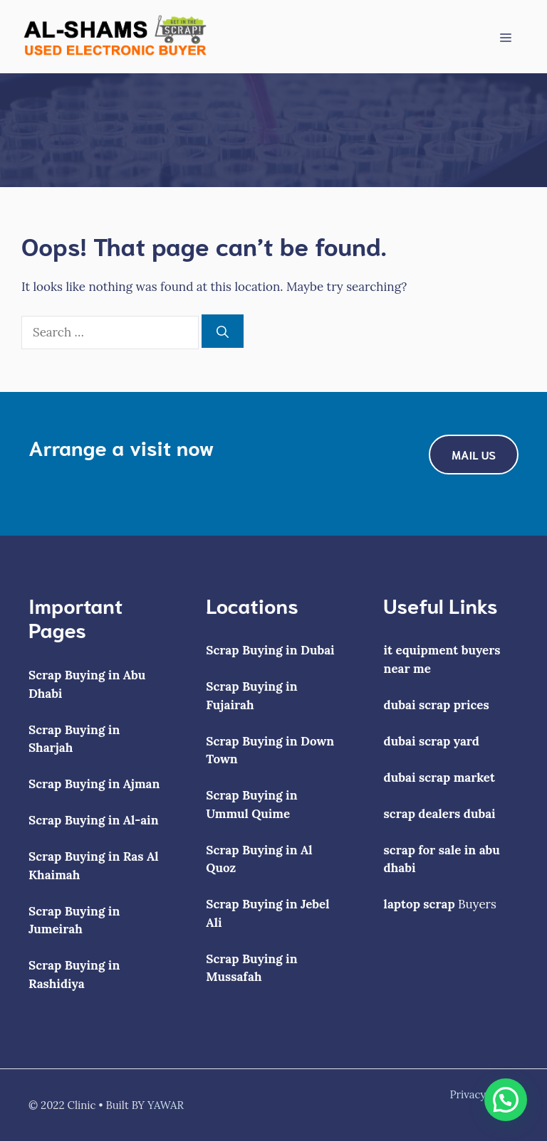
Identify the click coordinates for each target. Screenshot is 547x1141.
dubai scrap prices (436, 705)
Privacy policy (484, 1094)
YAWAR (165, 1105)
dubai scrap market (439, 777)
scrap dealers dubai (440, 814)
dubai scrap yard (431, 741)
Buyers (440, 904)
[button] (505, 1099)
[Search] (223, 331)
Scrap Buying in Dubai (270, 650)
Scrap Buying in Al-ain (93, 820)
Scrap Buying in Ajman (94, 784)
